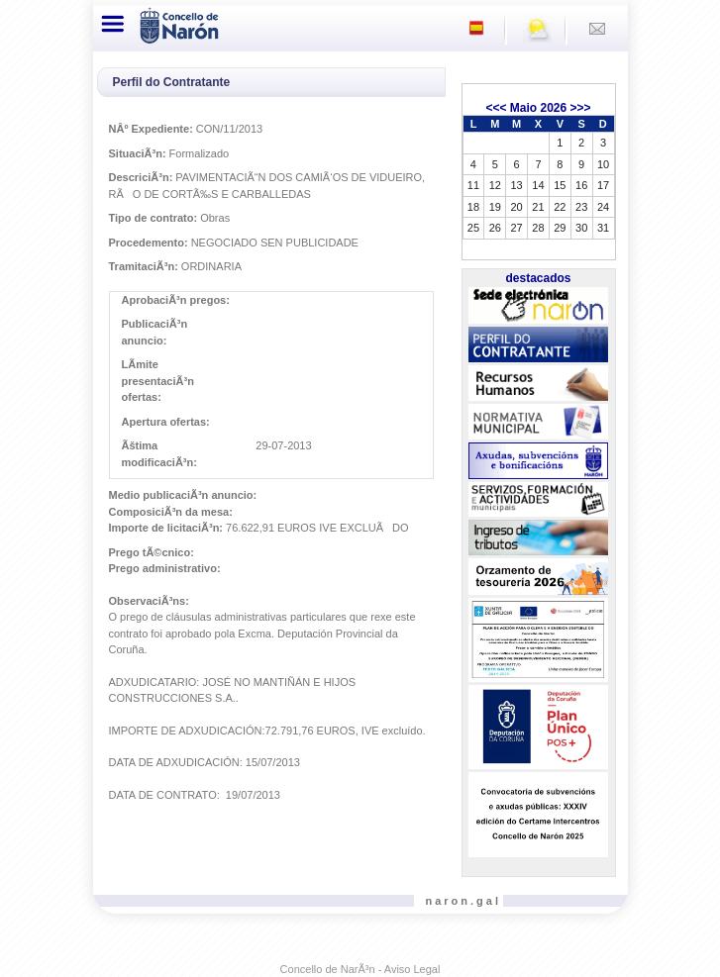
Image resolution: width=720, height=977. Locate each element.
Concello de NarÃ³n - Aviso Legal (360, 969)
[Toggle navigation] (114, 24)
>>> (580, 108)
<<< (495, 108)
